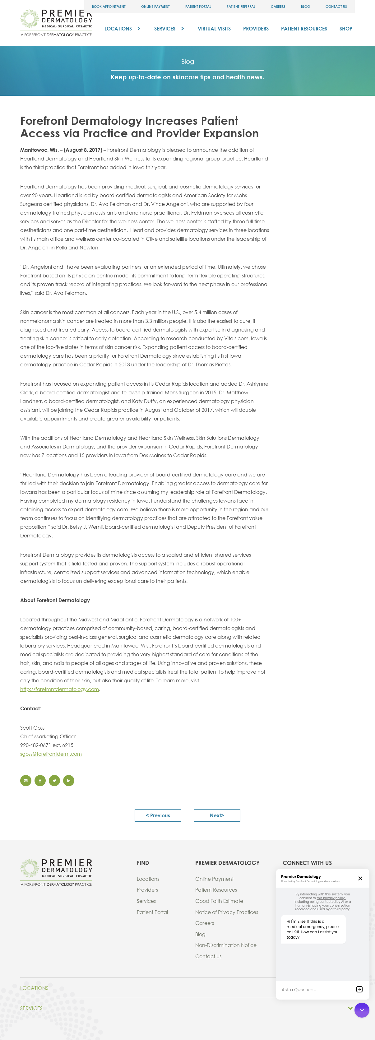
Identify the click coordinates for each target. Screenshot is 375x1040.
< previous (158, 815)
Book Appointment (109, 6)
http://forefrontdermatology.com (59, 689)
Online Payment (155, 6)
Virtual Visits (214, 28)
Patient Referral (241, 6)
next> (217, 815)
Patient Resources (304, 28)
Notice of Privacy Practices (226, 912)
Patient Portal (198, 6)
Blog (305, 6)
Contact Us (336, 6)
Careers (278, 6)
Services (164, 28)
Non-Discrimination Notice (226, 945)
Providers (256, 28)
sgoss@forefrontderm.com (51, 753)
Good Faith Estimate (219, 901)
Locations (118, 28)
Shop (346, 28)
